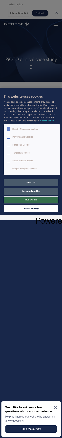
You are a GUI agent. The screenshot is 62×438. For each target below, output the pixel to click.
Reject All (31, 182)
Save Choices (31, 200)
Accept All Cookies (31, 191)
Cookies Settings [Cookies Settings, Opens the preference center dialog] (31, 208)
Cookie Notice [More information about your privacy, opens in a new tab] (47, 120)
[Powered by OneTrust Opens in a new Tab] (47, 218)
